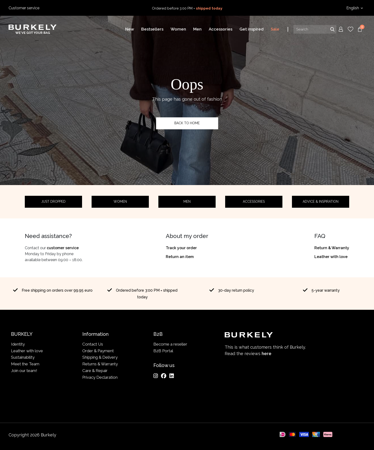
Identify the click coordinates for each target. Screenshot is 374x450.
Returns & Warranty (100, 364)
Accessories (254, 201)
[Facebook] (163, 375)
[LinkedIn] (171, 375)
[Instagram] (155, 375)
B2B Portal (163, 350)
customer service (63, 248)
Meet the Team (25, 364)
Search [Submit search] (332, 29)
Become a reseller (170, 344)
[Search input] (314, 29)
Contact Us (92, 344)
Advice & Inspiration (320, 201)
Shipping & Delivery (100, 357)
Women (120, 201)
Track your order (181, 248)
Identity (18, 344)
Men (187, 201)
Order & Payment (98, 350)
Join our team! (24, 370)
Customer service (24, 8)
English (353, 8)
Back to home (187, 123)
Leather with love (331, 256)
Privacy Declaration (100, 377)
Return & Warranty (331, 248)
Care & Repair (95, 370)
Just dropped (53, 201)
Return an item (180, 256)
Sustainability (23, 357)
